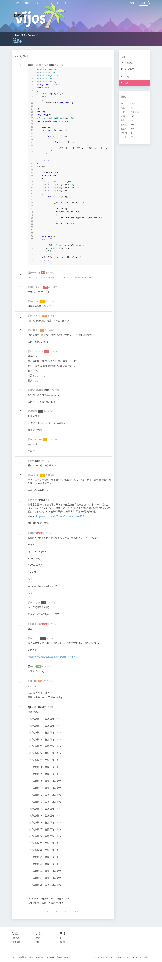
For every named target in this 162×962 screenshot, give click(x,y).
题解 (125, 82)
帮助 (61, 938)
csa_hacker (36, 623)
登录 (132, 3)
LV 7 (42, 301)
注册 (144, 3)
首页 (17, 3)
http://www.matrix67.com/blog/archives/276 (60, 516)
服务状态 (16, 942)
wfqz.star (35, 475)
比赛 (57, 3)
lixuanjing (36, 272)
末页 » (77, 911)
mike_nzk (36, 602)
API (37, 942)
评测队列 (16, 938)
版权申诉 (50, 957)
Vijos (16, 35)
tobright (35, 499)
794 (132, 120)
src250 (34, 706)
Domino (32, 35)
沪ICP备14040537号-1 (140, 957)
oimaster (35, 638)
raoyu (34, 532)
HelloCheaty (37, 287)
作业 (66, 3)
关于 (14, 957)
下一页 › (68, 911)
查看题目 (127, 62)
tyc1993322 (37, 439)
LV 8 (44, 316)
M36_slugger (37, 389)
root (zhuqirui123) (40, 64)
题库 (27, 3)
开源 (38, 938)
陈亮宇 (34, 411)
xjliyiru (137, 137)
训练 (37, 3)
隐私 (31, 957)
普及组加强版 (37, 351)
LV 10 (51, 65)
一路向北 (35, 330)
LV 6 (38, 666)
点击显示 (135, 111)
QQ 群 (62, 942)
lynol (33, 666)
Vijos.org (108, 957)
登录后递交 (128, 68)
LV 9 (43, 272)
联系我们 (23, 957)
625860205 (36, 315)
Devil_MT (35, 301)
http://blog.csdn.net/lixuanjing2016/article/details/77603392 (60, 277)
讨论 (47, 3)
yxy (33, 460)
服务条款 (40, 957)
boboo (34, 680)
